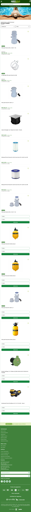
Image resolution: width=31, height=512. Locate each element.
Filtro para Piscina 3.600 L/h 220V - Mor (8, 47)
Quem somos (3, 431)
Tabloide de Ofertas (4, 440)
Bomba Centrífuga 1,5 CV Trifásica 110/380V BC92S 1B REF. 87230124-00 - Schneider (15, 372)
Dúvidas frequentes (4, 432)
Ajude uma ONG (4, 437)
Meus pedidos (3, 445)
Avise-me (15, 222)
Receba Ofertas (3, 439)
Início (2, 22)
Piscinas (12, 22)
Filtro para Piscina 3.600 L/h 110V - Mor (8, 212)
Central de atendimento (15, 472)
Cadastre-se (9, 424)
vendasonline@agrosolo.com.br (6, 464)
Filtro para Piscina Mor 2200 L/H (7, 102)
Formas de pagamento (5, 453)
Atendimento (3, 434)
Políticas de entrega (4, 454)
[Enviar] (28, 4)
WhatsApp (15, 476)
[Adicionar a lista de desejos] (28, 31)
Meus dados (3, 447)
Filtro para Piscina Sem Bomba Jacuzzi (8, 243)
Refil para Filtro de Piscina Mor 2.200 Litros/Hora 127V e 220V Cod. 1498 (14, 184)
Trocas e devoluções (4, 451)
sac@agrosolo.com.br (5, 469)
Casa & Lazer (7, 22)
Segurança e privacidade (5, 456)
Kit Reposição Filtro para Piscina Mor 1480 (9, 75)
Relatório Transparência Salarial (6, 458)
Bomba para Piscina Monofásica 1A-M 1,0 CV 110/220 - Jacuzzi (12, 403)
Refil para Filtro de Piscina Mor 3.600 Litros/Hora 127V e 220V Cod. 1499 (14, 157)
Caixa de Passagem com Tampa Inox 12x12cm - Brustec (11, 129)
